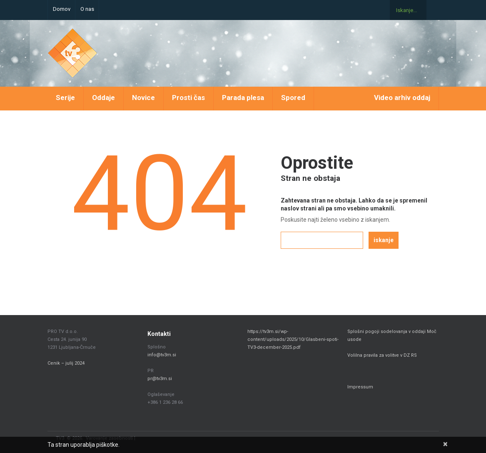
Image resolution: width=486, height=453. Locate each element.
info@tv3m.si (161, 355)
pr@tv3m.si (159, 378)
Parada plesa (243, 97)
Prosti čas (188, 97)
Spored (293, 97)
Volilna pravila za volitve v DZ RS (382, 355)
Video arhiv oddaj (402, 97)
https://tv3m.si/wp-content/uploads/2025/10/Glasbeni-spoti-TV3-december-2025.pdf (293, 339)
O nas (87, 9)
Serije (65, 97)
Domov (61, 9)
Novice (143, 97)
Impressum (360, 387)
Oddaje (103, 97)
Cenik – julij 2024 (66, 363)
